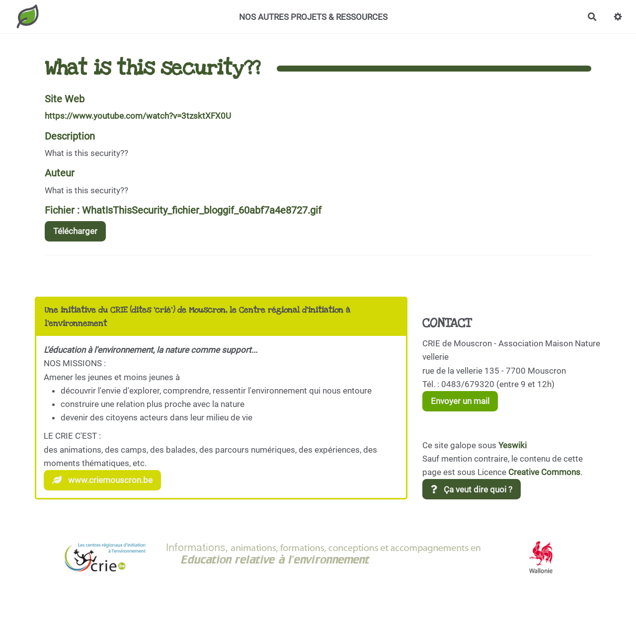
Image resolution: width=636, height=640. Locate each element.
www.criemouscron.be (102, 480)
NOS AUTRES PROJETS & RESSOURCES (313, 17)
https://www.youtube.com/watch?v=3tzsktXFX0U (138, 116)
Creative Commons (544, 472)
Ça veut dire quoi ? (471, 489)
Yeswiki (512, 445)
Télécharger (75, 231)
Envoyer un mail (460, 401)
